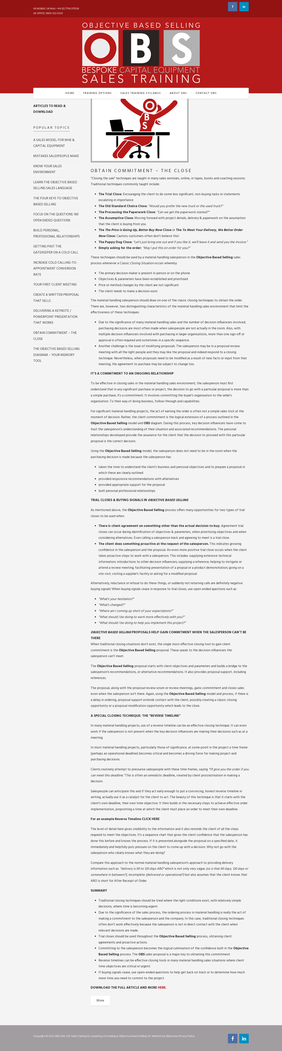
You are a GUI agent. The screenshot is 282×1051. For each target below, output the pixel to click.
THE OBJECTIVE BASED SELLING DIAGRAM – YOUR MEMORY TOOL (56, 355)
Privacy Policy (186, 1036)
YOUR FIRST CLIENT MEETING (55, 284)
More (100, 1000)
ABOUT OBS (178, 93)
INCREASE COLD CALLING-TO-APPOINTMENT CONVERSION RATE (55, 268)
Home (69, 93)
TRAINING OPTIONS (97, 93)
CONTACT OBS (206, 93)
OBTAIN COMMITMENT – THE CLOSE (141, 171)
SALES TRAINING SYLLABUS (140, 93)
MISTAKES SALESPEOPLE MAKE (56, 156)
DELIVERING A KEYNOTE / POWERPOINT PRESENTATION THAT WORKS (55, 316)
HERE (162, 987)
